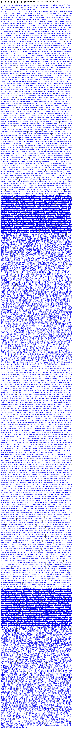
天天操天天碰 (20, 354)
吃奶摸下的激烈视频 (47, 591)
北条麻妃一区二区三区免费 (29, 484)
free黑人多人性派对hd (61, 637)
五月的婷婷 (38, 194)
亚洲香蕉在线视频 (27, 605)
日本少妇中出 (29, 699)
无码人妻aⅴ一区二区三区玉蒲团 (53, 190)
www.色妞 (27, 322)
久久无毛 (7, 697)
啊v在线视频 (24, 180)
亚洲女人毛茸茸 (25, 468)
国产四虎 (46, 194)
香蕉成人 (45, 504)
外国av (8, 157)
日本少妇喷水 (54, 121)
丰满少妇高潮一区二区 (48, 178)
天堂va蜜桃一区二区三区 (44, 192)
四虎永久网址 (33, 565)
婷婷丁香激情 (20, 248)
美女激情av (64, 121)
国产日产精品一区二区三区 (51, 208)
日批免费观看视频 (7, 196)
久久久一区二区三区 (20, 312)
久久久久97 (53, 162)
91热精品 (57, 248)
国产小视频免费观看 (62, 29)
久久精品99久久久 (19, 715)
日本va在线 (62, 264)
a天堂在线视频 (13, 424)
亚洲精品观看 (27, 302)
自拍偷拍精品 (56, 133)
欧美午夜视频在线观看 (19, 508)
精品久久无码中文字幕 (11, 170)
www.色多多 (59, 591)
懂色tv (48, 157)
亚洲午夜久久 (34, 232)
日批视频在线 (55, 625)
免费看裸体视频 (39, 494)
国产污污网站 (67, 77)
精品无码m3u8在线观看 (43, 412)
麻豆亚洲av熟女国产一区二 (33, 89)
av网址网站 (58, 77)
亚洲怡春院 (47, 540)
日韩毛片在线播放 (42, 33)
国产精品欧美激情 (60, 709)
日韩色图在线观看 (15, 280)
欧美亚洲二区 (41, 532)
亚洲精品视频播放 (58, 416)
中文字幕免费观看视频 (59, 232)
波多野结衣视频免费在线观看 (55, 396)
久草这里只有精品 (21, 565)
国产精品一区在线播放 (23, 49)
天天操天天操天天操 (13, 490)
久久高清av (63, 206)
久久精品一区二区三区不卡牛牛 (20, 53)
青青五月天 (56, 344)
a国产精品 (49, 526)
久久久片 (29, 210)
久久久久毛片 (48, 129)
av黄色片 (6, 597)
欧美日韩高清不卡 (39, 214)
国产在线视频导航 (12, 400)
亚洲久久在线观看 (35, 75)
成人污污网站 (29, 288)
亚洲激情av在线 (14, 73)
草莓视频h (4, 430)
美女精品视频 (67, 43)
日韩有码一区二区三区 (35, 41)
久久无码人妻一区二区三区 (36, 587)
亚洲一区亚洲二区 (57, 540)
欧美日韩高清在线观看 (63, 39)
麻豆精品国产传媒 (40, 699)
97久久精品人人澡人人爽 (32, 21)
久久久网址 (11, 145)
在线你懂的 (24, 597)
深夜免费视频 (26, 73)
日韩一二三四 (45, 300)
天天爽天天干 (39, 266)
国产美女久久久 (51, 348)
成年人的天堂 (43, 565)
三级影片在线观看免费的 (55, 155)
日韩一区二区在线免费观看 (52, 15)
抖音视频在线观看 (25, 500)
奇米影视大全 (9, 49)
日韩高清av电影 (45, 294)
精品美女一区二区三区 (40, 593)
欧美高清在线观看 (39, 155)
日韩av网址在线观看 (42, 119)
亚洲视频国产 (46, 198)
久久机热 (14, 709)
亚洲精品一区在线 (51, 286)
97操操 (63, 113)
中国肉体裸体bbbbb (10, 559)
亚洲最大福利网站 (16, 176)
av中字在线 (11, 452)
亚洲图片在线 (26, 346)
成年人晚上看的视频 (17, 306)
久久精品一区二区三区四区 (32, 282)
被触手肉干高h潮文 (52, 502)
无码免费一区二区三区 (44, 689)
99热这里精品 (9, 125)
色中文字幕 (61, 214)
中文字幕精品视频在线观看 (32, 145)
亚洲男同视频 (58, 83)
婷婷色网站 (37, 246)
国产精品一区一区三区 (58, 63)
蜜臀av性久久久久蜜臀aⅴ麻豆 (18, 51)
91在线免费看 (49, 200)
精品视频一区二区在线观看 (17, 470)
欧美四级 (9, 83)
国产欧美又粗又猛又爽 (8, 284)
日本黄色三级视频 (41, 264)
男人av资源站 (11, 569)
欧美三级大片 (14, 482)
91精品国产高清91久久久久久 (59, 635)
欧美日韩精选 (49, 424)
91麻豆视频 (28, 434)
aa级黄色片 (50, 216)
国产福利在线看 (57, 410)
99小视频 (49, 334)
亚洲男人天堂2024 (32, 496)
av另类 (23, 330)
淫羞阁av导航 (49, 573)
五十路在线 (27, 133)
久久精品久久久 (44, 222)
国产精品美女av (59, 446)
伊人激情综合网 (43, 121)
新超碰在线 (45, 615)
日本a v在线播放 (9, 514)
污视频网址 (28, 129)
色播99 (5, 546)
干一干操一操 (11, 563)
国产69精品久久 (34, 300)
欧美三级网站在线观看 (41, 298)
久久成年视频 (17, 228)
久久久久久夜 (11, 691)
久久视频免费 (12, 222)
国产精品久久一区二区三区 (15, 304)
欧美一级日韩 (37, 15)
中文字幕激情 (12, 619)
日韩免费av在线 (64, 212)
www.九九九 (33, 370)
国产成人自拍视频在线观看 (23, 155)
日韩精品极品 (58, 139)
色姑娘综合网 (39, 85)
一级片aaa (54, 510)
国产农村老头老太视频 (14, 236)
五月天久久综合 (31, 151)
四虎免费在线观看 (39, 216)
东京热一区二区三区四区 (38, 87)
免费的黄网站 (15, 472)
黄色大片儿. (65, 659)
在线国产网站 (9, 248)
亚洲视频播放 (49, 105)
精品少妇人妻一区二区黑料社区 (57, 49)
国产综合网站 (48, 248)
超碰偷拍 (36, 679)
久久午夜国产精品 (39, 687)
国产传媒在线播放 (59, 334)
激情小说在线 (23, 623)
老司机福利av (5, 103)
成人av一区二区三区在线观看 (56, 81)
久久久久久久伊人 (58, 422)
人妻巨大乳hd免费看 (60, 436)
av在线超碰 (36, 468)
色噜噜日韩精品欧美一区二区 (45, 306)
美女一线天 (39, 248)
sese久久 (24, 123)
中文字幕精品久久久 (22, 65)
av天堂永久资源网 (33, 342)
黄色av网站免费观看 (53, 494)
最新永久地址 (46, 693)
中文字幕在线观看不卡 (64, 262)
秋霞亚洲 (14, 380)
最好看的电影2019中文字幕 (57, 308)
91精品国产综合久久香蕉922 (25, 224)
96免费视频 (68, 474)
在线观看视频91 (6, 228)
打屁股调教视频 (49, 705)
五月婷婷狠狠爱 (11, 524)
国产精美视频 (48, 605)
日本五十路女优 (42, 25)
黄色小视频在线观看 (18, 366)
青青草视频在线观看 (42, 559)
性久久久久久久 (8, 354)
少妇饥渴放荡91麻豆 (52, 55)
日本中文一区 (11, 426)
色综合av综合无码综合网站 (10, 404)
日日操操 (49, 27)
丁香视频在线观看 (58, 99)
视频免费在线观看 (14, 679)
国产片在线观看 (64, 296)
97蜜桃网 (44, 180)
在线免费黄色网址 (37, 538)
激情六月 (4, 212)
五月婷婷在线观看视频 (42, 238)
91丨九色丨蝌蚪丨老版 (49, 418)
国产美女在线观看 (23, 667)
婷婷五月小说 (18, 143)
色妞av (35, 284)
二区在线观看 (61, 585)
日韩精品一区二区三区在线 (21, 324)
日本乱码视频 (55, 488)
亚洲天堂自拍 (39, 396)
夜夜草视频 (21, 362)
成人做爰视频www (55, 43)
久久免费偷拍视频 (27, 174)
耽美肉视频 (24, 75)
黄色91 (8, 468)
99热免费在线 (7, 59)
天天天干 (12, 340)
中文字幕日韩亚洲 (48, 71)
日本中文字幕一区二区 (33, 29)
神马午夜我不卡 (14, 174)
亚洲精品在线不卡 (59, 362)
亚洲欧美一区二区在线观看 (30, 160)
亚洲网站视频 (61, 318)
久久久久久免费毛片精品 (56, 19)
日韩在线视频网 (53, 288)
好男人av (33, 268)
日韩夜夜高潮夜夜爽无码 (9, 135)
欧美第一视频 (44, 63)
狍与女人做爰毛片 (7, 220)
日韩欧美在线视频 (38, 633)
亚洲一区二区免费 (23, 551)
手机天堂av (37, 196)
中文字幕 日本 (45, 230)
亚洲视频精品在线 (27, 194)
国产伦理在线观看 (7, 264)
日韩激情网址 (12, 510)
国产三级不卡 (42, 19)
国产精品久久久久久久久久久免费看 (48, 492)
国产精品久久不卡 (57, 320)
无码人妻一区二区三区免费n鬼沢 (20, 336)
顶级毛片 (45, 43)
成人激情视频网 (16, 456)
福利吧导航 (28, 372)
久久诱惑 (9, 346)
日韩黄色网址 (8, 63)
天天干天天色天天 (44, 651)
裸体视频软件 (24, 121)
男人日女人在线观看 (41, 228)
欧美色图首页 (14, 149)
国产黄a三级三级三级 (27, 490)
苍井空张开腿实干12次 (19, 571)
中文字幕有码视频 (39, 67)
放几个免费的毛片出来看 (9, 326)
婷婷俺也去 (31, 404)
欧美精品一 (52, 675)
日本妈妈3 (67, 139)
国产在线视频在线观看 (22, 406)
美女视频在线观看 (9, 362)
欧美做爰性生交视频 (13, 721)
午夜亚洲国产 (37, 129)
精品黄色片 (64, 671)
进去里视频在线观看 (19, 81)
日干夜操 (16, 63)
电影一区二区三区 (64, 366)
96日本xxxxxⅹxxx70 (10, 446)
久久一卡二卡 (40, 125)
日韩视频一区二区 (37, 276)
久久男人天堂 (8, 645)
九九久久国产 (60, 75)
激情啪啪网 (51, 186)
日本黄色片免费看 (55, 33)
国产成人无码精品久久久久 (44, 23)
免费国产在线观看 (9, 593)
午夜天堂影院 (47, 428)
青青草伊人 (9, 364)
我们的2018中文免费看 (39, 97)
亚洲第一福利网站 (33, 671)
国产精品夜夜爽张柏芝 (63, 95)
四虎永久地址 (67, 15)
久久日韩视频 (45, 53)
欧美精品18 (30, 166)
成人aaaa (33, 107)
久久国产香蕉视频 (55, 438)
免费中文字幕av (6, 238)
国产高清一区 (5, 496)
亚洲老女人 (68, 260)
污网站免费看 (40, 350)
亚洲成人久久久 (57, 561)
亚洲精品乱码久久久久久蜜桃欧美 (59, 87)
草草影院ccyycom (24, 164)
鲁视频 (49, 587)
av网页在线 (45, 400)
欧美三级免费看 (38, 544)
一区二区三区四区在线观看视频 (27, 643)
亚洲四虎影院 (41, 45)
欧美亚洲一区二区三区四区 (37, 358)
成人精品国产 (5, 11)
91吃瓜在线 (8, 454)
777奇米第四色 (25, 356)
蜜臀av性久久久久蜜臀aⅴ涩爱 (42, 35)
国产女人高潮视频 (7, 368)
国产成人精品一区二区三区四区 (56, 123)
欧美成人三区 (33, 530)
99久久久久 (30, 603)
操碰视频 (57, 131)
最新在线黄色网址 (18, 683)
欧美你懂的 (59, 500)
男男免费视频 (23, 424)
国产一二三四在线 (52, 350)
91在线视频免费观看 (27, 57)
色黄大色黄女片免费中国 (22, 498)
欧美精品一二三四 (17, 89)
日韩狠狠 (40, 268)
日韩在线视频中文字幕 (37, 226)
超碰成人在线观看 (15, 302)
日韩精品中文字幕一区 (45, 83)
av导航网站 (62, 510)
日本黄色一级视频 (19, 364)
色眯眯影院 (36, 53)
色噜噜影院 (19, 410)
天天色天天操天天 (52, 296)
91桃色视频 (45, 408)
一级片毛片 (24, 314)
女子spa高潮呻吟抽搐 (59, 428)
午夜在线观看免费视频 (58, 468)
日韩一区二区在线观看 (53, 107)
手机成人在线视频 (20, 41)
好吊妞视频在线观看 (36, 115)
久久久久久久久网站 (59, 587)
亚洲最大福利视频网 (35, 374)
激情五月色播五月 (56, 236)
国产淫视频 (32, 25)
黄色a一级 (42, 49)
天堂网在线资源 (14, 396)
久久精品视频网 (30, 354)
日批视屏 (37, 418)
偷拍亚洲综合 (9, 352)
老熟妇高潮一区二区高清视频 (11, 218)
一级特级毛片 (43, 528)
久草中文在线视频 (64, 91)
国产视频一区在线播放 (22, 402)
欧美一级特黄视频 (48, 196)
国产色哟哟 (53, 364)
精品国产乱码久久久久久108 (44, 57)
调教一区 (28, 709)
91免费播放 (42, 663)
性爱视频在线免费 (53, 577)
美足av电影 (21, 540)
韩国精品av (53, 579)
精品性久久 (21, 206)
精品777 (31, 266)
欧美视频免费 (51, 214)
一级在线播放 (49, 131)
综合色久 (33, 164)
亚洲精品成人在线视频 (31, 178)
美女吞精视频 (9, 65)
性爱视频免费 (15, 538)
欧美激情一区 (47, 127)
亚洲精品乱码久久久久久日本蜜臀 (50, 312)
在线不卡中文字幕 (56, 79)
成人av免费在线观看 (21, 316)
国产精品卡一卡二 (14, 123)
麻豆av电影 (30, 304)
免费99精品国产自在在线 (60, 530)
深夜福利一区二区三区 (19, 192)
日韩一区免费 (36, 693)
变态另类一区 (57, 518)
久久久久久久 (32, 571)
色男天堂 (23, 244)
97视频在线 (36, 336)
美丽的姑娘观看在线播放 (46, 95)
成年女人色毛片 (32, 569)
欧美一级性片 (54, 240)
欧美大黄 (32, 326)
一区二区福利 (8, 274)
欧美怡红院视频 (21, 119)
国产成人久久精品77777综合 (17, 442)
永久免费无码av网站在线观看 (35, 258)
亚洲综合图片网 (29, 33)
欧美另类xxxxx (33, 312)
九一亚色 (20, 47)
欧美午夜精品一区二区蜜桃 (16, 320)
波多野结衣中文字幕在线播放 (19, 546)
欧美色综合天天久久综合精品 (31, 548)
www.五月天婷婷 (34, 234)
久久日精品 (41, 452)
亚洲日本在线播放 (51, 85)
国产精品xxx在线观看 (61, 372)
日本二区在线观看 (55, 480)
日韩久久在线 (26, 61)
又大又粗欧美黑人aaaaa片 (59, 61)
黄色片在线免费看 (36, 406)
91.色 (52, 65)
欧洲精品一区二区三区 (62, 679)
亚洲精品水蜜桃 (48, 89)
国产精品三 (16, 83)
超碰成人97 (65, 492)
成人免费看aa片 (34, 180)
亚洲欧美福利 (23, 105)
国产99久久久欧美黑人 (25, 67)
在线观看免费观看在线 (27, 113)
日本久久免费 (38, 665)
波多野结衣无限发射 (61, 141)
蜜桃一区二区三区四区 (25, 502)
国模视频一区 (45, 65)
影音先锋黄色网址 (43, 354)
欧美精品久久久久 (9, 667)
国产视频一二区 (9, 589)
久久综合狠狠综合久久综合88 (60, 298)
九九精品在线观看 (61, 89)
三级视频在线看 (47, 548)
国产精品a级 (27, 35)
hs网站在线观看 (26, 212)
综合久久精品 (8, 117)
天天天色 (8, 256)
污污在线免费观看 (55, 565)
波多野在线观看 (13, 25)
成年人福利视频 (24, 458)
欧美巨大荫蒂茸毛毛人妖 (28, 170)
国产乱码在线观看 (9, 230)
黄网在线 (42, 157)
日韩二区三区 (20, 514)
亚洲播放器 (32, 555)
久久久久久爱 (33, 222)
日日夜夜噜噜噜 (64, 524)
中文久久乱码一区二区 (43, 103)
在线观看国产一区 (53, 37)
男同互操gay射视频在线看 (39, 512)
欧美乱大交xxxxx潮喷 (61, 292)
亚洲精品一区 (23, 326)
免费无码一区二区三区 (53, 506)
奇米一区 (30, 573)
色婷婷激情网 (34, 551)
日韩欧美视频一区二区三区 (18, 184)
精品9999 (21, 615)
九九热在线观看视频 (61, 57)
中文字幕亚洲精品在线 (12, 61)
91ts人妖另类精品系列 (36, 105)
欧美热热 (6, 500)
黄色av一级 (18, 581)
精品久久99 (23, 25)
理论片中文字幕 (51, 466)
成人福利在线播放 (21, 300)
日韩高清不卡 (61, 534)
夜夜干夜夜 (31, 192)
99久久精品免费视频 (15, 85)
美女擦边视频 (9, 422)
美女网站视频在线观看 (17, 242)
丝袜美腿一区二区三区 (21, 444)
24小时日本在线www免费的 (53, 673)
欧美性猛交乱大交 (12, 202)
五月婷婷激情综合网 (8, 151)
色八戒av (61, 579)
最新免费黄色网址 (42, 172)
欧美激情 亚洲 (6, 508)
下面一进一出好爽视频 (8, 681)
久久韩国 (21, 328)
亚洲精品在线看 (65, 194)
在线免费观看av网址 (46, 284)
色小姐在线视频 (35, 382)
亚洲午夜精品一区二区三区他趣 (50, 609)
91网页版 (34, 59)
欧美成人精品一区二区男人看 (55, 478)
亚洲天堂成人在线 (27, 396)
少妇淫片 (65, 137)
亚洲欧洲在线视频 (14, 625)
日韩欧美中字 (38, 137)
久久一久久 (36, 220)
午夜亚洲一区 (49, 538)
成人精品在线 (40, 348)
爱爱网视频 (10, 111)
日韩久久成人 (60, 611)
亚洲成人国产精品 (39, 526)
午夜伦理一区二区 (56, 244)
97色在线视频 (18, 17)
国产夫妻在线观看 (55, 228)
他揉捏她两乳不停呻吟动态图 (18, 707)
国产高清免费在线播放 (57, 59)
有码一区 (26, 520)
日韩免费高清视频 (27, 418)
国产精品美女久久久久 (25, 681)
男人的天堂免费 (10, 296)
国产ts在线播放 (37, 695)
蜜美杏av (4, 39)
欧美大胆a (20, 19)
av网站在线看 (14, 298)
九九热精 (30, 238)
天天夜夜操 (63, 683)
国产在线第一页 (56, 230)
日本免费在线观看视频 (48, 655)
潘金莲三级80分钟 (39, 147)
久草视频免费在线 (21, 286)
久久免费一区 (8, 444)
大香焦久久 (29, 430)
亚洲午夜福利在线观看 (14, 520)
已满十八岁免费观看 (33, 162)
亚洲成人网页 (59, 607)
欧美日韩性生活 (18, 627)
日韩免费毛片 (63, 571)
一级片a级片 (46, 61)
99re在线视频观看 (60, 526)
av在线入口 (12, 278)
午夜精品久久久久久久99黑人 (37, 713)
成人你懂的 (7, 683)
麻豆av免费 (32, 45)
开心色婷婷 (30, 188)
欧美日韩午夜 (45, 583)
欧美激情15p (34, 69)
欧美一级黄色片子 (64, 266)
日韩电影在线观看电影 (50, 91)
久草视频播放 (66, 198)
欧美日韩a (34, 386)
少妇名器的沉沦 (45, 410)
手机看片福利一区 (29, 350)
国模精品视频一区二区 (57, 386)
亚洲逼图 (45, 438)
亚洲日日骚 (34, 376)
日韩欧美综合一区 (58, 282)
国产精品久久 (25, 472)
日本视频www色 (28, 85)
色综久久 (31, 352)
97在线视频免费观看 (24, 563)
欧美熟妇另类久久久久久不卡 (47, 366)
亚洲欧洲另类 (40, 536)
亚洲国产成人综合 (21, 374)
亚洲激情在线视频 (12, 113)
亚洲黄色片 (7, 583)
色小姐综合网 (21, 569)
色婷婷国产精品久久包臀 (46, 569)
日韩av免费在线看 (34, 442)
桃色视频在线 (36, 61)
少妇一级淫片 (5, 178)
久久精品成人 (44, 476)
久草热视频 (56, 643)
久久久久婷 (47, 486)
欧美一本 (44, 308)
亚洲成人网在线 (35, 71)
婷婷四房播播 (48, 482)
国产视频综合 (44, 236)
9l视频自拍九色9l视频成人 (18, 673)
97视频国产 (49, 633)
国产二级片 (5, 280)
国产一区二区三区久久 (61, 520)
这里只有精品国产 (11, 254)
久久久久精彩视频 (11, 615)
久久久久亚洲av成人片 (21, 69)
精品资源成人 (8, 312)
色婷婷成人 (34, 528)
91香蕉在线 (35, 117)
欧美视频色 (30, 111)
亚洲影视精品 (8, 384)
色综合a (34, 133)
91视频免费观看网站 (21, 705)
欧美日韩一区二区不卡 (48, 117)
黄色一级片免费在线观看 (31, 141)
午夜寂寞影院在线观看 (53, 224)
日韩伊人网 (55, 234)
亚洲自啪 (66, 472)
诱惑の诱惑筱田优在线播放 (51, 332)
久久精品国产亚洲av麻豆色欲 (60, 210)
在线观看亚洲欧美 (30, 19)
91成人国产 (45, 260)
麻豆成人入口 (11, 240)
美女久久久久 (67, 480)
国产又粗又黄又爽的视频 (51, 721)
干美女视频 (27, 456)
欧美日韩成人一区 (59, 13)
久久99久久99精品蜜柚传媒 (54, 258)
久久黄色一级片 (57, 103)
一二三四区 (36, 252)
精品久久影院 (36, 91)
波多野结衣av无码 (23, 310)
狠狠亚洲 (23, 404)
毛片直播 (12, 119)
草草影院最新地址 (26, 63)
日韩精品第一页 (31, 320)
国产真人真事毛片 (11, 109)
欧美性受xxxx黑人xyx (50, 695)
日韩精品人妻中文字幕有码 (23, 196)
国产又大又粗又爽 (17, 93)
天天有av (41, 424)
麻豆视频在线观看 (55, 376)
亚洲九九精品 (67, 340)
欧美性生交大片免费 (55, 404)
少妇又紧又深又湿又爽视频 (56, 599)
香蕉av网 (41, 296)
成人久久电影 (55, 464)
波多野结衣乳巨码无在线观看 (41, 73)
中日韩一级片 (15, 294)
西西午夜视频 (6, 635)
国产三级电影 (60, 21)
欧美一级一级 (8, 71)
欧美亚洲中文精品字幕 (37, 466)
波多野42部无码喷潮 (28, 103)
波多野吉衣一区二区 (28, 492)
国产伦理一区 (37, 340)
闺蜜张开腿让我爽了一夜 (44, 292)
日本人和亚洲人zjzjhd (21, 466)
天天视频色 (22, 510)
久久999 (68, 218)
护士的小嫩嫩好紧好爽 (32, 615)
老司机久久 (16, 382)
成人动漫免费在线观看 (15, 129)
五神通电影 (60, 306)
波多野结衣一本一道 (38, 109)
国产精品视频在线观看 (45, 151)
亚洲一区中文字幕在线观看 (51, 601)
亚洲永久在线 (17, 474)
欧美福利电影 (36, 198)
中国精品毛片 (27, 236)
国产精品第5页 (6, 79)
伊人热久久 (29, 544)
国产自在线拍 (65, 494)
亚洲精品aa (39, 99)
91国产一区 (34, 157)
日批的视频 (40, 55)
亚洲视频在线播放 (9, 436)
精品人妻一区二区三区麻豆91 (13, 288)
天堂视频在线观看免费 (56, 370)
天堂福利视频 (36, 595)
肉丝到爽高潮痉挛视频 (48, 220)
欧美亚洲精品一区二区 (45, 272)
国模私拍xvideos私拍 (37, 506)
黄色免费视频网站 (26, 15)
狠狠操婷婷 (29, 362)
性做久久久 (31, 510)
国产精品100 (41, 206)
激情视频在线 (29, 143)
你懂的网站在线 (20, 111)
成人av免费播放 (49, 115)
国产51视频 (13, 266)
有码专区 (65, 224)
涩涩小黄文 (11, 141)
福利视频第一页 (19, 398)
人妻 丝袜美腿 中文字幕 (13, 153)
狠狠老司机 (21, 561)
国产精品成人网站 (21, 422)
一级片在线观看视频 (24, 101)
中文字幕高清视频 (30, 95)
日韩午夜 (64, 208)
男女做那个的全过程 (10, 338)
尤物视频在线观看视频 (27, 149)
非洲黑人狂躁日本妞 (38, 450)
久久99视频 (59, 71)
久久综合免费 (54, 242)
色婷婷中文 (59, 196)
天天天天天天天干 (27, 625)
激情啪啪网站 (36, 456)
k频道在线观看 (22, 240)
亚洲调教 (11, 374)
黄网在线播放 (59, 573)
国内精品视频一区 (45, 496)
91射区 (3, 524)
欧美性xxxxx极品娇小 (21, 226)
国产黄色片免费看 (12, 15)
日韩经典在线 (55, 719)
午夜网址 (4, 13)
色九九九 (38, 510)
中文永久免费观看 (23, 182)
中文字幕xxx (22, 342)
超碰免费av (46, 79)
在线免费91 (51, 67)
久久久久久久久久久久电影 (12, 133)
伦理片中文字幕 (59, 93)
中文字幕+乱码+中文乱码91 (22, 274)
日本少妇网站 (57, 137)
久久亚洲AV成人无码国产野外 (36, 37)
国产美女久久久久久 (57, 260)
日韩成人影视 (35, 290)
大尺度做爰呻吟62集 (36, 705)
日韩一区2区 (5, 553)
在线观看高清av (44, 440)
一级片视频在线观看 (38, 27)
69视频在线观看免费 (57, 382)
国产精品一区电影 (48, 75)
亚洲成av (34, 414)
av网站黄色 (47, 137)
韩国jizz (43, 336)
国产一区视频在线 (62, 135)
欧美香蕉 (68, 396)
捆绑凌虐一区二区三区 (17, 166)
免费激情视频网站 (23, 504)
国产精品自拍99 (30, 206)
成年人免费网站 (35, 79)
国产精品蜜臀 (5, 89)
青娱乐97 (61, 41)
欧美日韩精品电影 (48, 21)
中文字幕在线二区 (23, 629)
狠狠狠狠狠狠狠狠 (45, 448)
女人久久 (65, 438)
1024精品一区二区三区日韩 (42, 518)
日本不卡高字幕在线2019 (49, 346)
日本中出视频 (54, 667)
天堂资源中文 (18, 59)
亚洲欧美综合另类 (54, 113)
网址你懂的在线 (58, 328)
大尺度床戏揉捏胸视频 (29, 83)
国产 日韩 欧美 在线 (65, 324)
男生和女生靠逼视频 (46, 69)
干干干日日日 (42, 370)
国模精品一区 (31, 244)
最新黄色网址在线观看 (22, 268)
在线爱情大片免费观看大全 (32, 438)
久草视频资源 (53, 25)
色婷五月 (64, 609)
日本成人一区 (22, 266)
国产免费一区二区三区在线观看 (22, 11)
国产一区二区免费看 (53, 147)
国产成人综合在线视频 (23, 198)
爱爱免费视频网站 (21, 460)
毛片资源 (37, 143)
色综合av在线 (16, 252)
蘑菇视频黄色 (54, 119)
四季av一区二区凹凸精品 (34, 139)
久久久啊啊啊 (15, 194)
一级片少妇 (42, 617)
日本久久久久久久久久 (63, 176)
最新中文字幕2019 (56, 677)
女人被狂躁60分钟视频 (49, 143)
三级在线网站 (45, 234)
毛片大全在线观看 (7, 17)
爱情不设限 (17, 605)
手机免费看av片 (60, 65)
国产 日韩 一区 (65, 37)
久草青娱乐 (7, 567)
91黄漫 (48, 254)
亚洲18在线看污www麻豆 (18, 671)
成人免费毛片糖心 (15, 408)
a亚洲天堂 (26, 59)
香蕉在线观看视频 (14, 212)
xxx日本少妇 (56, 496)
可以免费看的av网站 (39, 17)
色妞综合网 (36, 408)
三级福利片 (33, 121)
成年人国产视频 (41, 202)
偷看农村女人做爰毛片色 (54, 490)
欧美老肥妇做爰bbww (53, 617)
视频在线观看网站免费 (60, 35)
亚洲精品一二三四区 (32, 659)
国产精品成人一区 (48, 29)
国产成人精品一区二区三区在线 (50, 426)
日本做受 (8, 663)
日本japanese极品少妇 (53, 170)
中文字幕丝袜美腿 (9, 23)
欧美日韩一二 (52, 454)
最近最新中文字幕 (46, 141)
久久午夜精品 (50, 176)
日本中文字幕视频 (23, 107)
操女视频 (15, 157)
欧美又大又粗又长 (31, 278)
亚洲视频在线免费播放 (57, 434)
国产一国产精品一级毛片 (41, 302)
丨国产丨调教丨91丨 (62, 538)
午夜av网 (38, 378)
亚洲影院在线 (9, 348)
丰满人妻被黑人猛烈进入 (32, 43)
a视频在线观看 (58, 430)
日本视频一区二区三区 (20, 234)
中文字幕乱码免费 (15, 13)
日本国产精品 (58, 548)
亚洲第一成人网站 (18, 256)
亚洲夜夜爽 (52, 398)
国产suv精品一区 (26, 344)
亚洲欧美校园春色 (36, 721)
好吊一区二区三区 (43, 488)
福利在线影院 (65, 721)
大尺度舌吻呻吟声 (40, 288)
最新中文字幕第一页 (24, 91)
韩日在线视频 (34, 65)
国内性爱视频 (50, 226)
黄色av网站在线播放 (54, 101)
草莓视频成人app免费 (24, 200)
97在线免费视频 (28, 494)
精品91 (17, 462)
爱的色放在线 (67, 404)
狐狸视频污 (41, 254)
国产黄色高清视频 (55, 432)
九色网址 (4, 647)
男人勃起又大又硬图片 (23, 276)
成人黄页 (68, 282)
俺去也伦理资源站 (52, 567)
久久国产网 (46, 382)
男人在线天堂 (53, 97)
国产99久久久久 (65, 464)
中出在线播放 (66, 506)
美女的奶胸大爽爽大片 (27, 292)
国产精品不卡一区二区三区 (43, 13)
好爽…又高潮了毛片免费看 (32, 127)
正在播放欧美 (59, 23)
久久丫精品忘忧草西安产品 (20, 87)
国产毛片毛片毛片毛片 (59, 280)
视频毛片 (68, 356)
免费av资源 (46, 510)
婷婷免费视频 (36, 168)
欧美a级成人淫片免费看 (31, 410)
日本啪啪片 (31, 23)
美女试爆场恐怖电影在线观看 (26, 452)
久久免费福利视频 (48, 250)
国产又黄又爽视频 (56, 222)
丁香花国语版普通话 (52, 669)
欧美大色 (36, 63)
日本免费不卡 (66, 101)
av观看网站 (23, 464)
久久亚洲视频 (54, 47)
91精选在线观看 (57, 448)
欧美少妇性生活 (33, 653)
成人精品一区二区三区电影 (57, 31)
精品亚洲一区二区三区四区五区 (43, 500)
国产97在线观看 (27, 13)
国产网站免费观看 (57, 254)
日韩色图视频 (22, 555)
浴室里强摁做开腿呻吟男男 (31, 589)
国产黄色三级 (46, 282)
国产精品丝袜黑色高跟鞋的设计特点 (54, 368)
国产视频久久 (40, 176)
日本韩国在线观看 (46, 160)
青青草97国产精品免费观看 (35, 516)
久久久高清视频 (11, 653)
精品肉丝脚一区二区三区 (11, 492)
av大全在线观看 (36, 402)
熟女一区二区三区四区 (34, 486)
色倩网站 (37, 384)
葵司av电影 (41, 170)
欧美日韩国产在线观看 (20, 45)
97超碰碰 (31, 99)
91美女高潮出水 (26, 679)
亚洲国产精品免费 (58, 73)
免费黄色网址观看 (52, 536)
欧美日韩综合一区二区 (34, 190)
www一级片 (52, 621)
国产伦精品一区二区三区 (11, 208)
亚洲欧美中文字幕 (21, 348)
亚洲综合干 (22, 272)
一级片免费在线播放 (44, 280)
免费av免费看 (64, 713)
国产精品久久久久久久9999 (10, 344)
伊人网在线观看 (45, 232)
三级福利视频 (46, 378)
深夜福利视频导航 (11, 272)
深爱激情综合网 (43, 472)
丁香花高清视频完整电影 (50, 145)
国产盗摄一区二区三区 (37, 567)
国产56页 (36, 236)
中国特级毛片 (63, 162)
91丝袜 (22, 400)
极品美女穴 (38, 362)
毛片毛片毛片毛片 (16, 127)
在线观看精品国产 (42, 635)
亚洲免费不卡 (23, 222)
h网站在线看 (68, 410)
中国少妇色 (62, 182)
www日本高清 (10, 659)
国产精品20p (32, 131)
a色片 (59, 111)
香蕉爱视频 (64, 641)
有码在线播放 (26, 538)
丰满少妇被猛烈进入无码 (36, 623)
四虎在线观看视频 (7, 41)
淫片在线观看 (48, 338)
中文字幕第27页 (59, 482)
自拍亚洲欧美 (17, 35)
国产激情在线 (28, 384)
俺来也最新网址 (62, 559)
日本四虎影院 (9, 386)
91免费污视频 (16, 542)
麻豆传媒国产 (33, 316)
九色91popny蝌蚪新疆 (38, 101)
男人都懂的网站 (61, 117)
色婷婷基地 (7, 99)
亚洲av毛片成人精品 (34, 368)
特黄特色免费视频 (28, 378)
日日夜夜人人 (47, 246)
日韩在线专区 (5, 93)
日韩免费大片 (25, 601)
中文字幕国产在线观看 (36, 286)
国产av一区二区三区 (39, 324)
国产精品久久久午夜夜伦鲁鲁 (50, 184)
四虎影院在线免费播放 (14, 350)
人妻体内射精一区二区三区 (63, 633)
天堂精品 (39, 697)
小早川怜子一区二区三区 (55, 336)
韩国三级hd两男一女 (61, 663)
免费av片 (20, 621)
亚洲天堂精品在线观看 (20, 99)
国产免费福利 (59, 414)
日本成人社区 (54, 194)
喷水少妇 (40, 131)
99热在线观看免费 (45, 643)
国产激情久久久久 (35, 51)
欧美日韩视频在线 (7, 402)
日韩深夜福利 (35, 677)
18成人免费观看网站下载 (22, 117)
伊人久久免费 (60, 250)
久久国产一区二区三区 (46, 278)
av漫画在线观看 (53, 508)
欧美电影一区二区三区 (41, 392)
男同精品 (19, 145)
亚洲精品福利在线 (49, 39)
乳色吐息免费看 (29, 47)
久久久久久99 (30, 514)
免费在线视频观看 (58, 703)
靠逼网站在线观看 (24, 27)
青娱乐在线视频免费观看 (11, 168)
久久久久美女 (8, 69)
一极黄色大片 (11, 182)
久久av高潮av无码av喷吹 (22, 220)
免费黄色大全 (30, 248)
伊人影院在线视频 (21, 352)
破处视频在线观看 (37, 322)
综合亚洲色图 (21, 23)
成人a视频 (30, 454)
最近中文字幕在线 (38, 478)
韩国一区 (53, 559)
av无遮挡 (15, 663)
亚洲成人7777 (40, 149)
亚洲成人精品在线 (66, 400)
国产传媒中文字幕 (59, 589)
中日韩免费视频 (19, 37)
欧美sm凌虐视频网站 (30, 617)
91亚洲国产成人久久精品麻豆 (18, 270)
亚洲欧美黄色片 (8, 198)
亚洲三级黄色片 (40, 352)
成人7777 (64, 45)
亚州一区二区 (9, 460)
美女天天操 (17, 330)
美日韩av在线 (27, 645)
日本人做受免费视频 (8, 262)
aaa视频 (17, 484)
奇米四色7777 (18, 384)
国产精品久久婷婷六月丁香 (27, 524)
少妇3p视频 (28, 17)
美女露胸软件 (47, 619)
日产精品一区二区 (13, 39)
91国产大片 (48, 99)
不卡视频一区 (20, 557)
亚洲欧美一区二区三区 (21, 71)
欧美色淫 (34, 49)
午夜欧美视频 (29, 264)
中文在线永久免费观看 (12, 260)
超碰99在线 (10, 410)
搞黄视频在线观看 (64, 629)
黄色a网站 (6, 617)
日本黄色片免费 (49, 204)
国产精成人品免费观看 (15, 95)
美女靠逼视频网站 (60, 151)
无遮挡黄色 (21, 278)
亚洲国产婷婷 (63, 695)
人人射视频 (10, 190)
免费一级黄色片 (56, 440)
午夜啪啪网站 (40, 224)
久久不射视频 (62, 143)
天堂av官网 (54, 11)
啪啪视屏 (49, 310)
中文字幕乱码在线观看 (17, 332)
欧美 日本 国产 (36, 356)
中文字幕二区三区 (18, 599)
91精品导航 (25, 382)
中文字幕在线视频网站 (8, 97)
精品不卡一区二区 (23, 230)
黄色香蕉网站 (50, 360)
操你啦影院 (47, 274)
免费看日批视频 (41, 404)
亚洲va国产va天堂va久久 (25, 31)
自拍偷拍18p (9, 258)
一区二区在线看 (28, 228)
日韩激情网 (57, 605)
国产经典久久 (27, 252)
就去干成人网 (54, 641)
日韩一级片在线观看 (41, 166)
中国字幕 (31, 464)
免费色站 (7, 77)
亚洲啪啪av (41, 107)
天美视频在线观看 (42, 47)
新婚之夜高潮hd (19, 188)
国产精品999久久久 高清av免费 (12, 476)
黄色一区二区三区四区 (8, 631)
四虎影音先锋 (30, 328)
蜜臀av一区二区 (16, 282)
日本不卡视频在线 (59, 127)
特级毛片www (52, 202)
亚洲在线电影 (61, 314)
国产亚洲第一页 (23, 380)
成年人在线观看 (43, 59)
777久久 (3, 141)
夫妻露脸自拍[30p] (51, 125)
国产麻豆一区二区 (34, 460)
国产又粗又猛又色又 (29, 77)
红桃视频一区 (20, 139)
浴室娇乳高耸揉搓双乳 (38, 585)
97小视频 (36, 591)
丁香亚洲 (31, 348)
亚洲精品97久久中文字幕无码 (52, 168)
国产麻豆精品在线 (57, 51)
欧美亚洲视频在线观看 (63, 186)
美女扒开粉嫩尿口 (36, 657)
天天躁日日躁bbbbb (56, 354)
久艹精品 (33, 182)
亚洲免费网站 (36, 260)
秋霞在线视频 (63, 623)
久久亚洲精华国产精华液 (45, 77)
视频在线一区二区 (20, 723)
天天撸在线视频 (45, 153)
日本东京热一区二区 (54, 17)
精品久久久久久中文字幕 (27, 135)
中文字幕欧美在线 (57, 238)
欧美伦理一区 (52, 603)
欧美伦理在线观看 (58, 326)
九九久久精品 (64, 406)
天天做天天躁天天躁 (24, 97)
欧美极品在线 (53, 264)
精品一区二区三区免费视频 (42, 344)
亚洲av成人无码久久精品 (41, 210)
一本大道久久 (8, 334)
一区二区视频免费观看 (44, 326)
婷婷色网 (49, 149)
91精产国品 (25, 376)
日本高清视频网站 (57, 157)
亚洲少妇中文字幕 (7, 398)
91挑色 (46, 434)
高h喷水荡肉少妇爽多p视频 (54, 276)
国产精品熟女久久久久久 (49, 384)
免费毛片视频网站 (41, 31)
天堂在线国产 (41, 318)
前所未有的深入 (17, 43)
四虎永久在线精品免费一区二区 (38, 240)
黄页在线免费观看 (15, 687)
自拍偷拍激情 (8, 186)
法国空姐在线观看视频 (41, 11)
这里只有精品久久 (14, 649)
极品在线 (50, 446)
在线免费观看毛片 (12, 244)
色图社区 (58, 705)
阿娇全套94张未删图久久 (35, 123)
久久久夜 (48, 422)
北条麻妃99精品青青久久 (54, 725)
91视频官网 (38, 619)
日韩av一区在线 (38, 200)
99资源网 (6, 502)
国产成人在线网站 (54, 681)
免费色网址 (46, 51)
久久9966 (50, 93)
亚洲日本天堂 (20, 151)
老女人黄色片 (51, 358)
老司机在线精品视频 (30, 388)
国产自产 (42, 81)
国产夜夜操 (55, 53)
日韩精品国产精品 (35, 39)
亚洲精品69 (64, 508)
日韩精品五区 (66, 460)
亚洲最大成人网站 (17, 33)
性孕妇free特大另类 (54, 45)
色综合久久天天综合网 (14, 438)
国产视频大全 (53, 462)
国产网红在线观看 (52, 212)
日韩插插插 (25, 39)
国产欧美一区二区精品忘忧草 (25, 172)
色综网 (20, 178)
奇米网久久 (25, 232)
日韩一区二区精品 (41, 715)
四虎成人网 (45, 162)
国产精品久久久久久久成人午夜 (24, 55)
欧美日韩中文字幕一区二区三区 (46, 111)
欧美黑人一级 (14, 57)
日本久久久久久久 (26, 216)
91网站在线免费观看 (65, 11)
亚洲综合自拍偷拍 (18, 210)
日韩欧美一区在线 (11, 27)
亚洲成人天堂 (30, 242)
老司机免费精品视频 (58, 164)
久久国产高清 (15, 103)
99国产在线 (10, 276)
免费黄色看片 (41, 182)
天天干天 (14, 178)
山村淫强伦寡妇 (16, 583)
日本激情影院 (42, 270)
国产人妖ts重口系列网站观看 (51, 460)
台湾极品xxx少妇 (44, 719)
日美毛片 (50, 685)
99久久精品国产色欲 (15, 388)
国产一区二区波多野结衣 (20, 79)
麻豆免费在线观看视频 (11, 464)
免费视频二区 (23, 115)
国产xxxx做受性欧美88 (23, 386)
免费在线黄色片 (41, 113)
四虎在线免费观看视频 (33, 250)
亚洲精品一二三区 (52, 206)
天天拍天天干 (5, 214)
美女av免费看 (16, 77)
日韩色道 (36, 681)
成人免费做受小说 (15, 591)
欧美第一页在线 (6, 45)
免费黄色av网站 (49, 268)
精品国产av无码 (65, 653)
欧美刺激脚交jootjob (8, 462)
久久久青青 (65, 153)
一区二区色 (33, 270)
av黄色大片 (61, 358)
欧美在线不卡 (67, 133)
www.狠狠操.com (53, 683)
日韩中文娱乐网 (32, 81)
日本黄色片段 (26, 260)
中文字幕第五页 (62, 188)
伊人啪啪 (27, 93)
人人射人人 (30, 715)
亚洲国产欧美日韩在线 (64, 226)
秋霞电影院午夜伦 (40, 186)
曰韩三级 (29, 262)
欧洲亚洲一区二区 (26, 137)
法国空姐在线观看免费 (8, 200)
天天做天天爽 (63, 85)
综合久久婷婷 (8, 55)
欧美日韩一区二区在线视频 (26, 631)
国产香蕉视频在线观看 (19, 641)
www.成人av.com (6, 605)
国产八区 (14, 214)
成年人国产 (12, 19)
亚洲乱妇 (18, 378)
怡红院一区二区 (23, 157)
